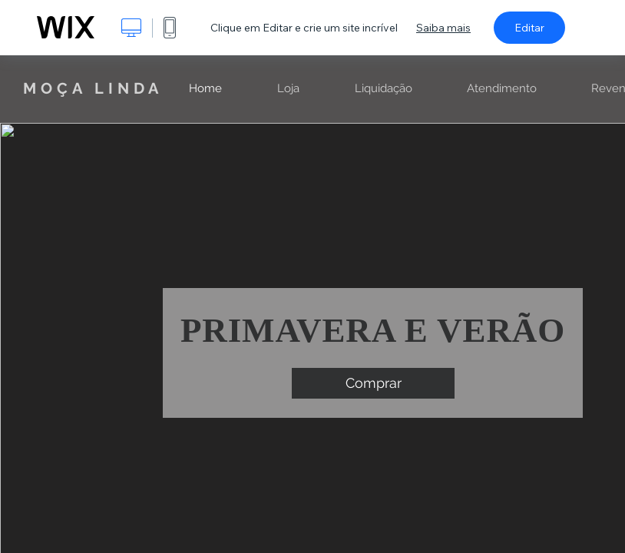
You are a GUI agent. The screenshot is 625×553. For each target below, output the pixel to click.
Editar (529, 28)
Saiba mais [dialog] (443, 28)
